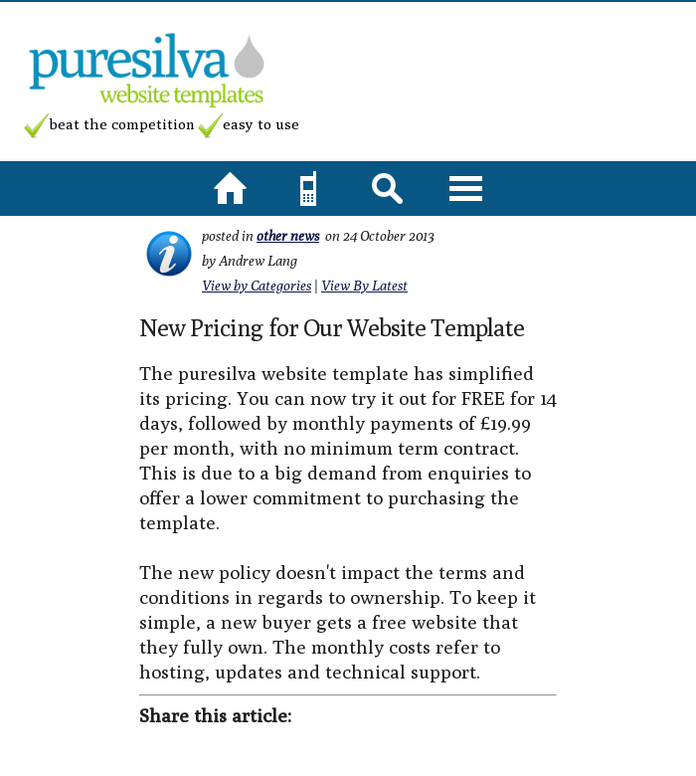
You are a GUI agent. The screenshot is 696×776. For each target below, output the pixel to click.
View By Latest (364, 285)
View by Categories (256, 285)
